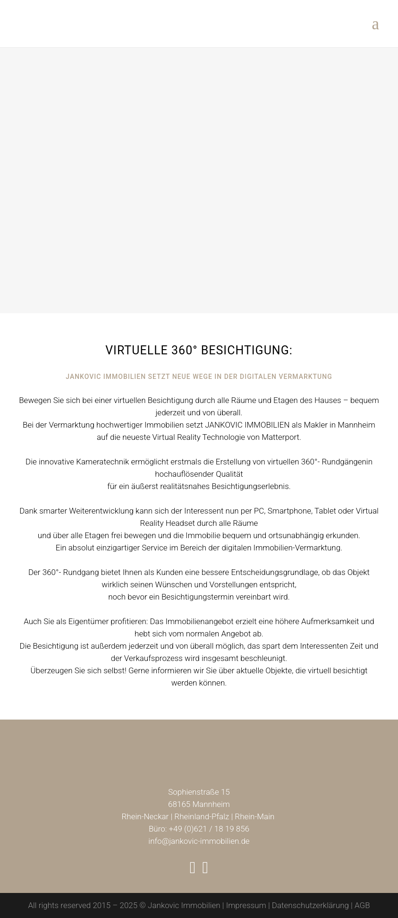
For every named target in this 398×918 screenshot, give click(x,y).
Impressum (246, 905)
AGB (362, 905)
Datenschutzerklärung (310, 905)
